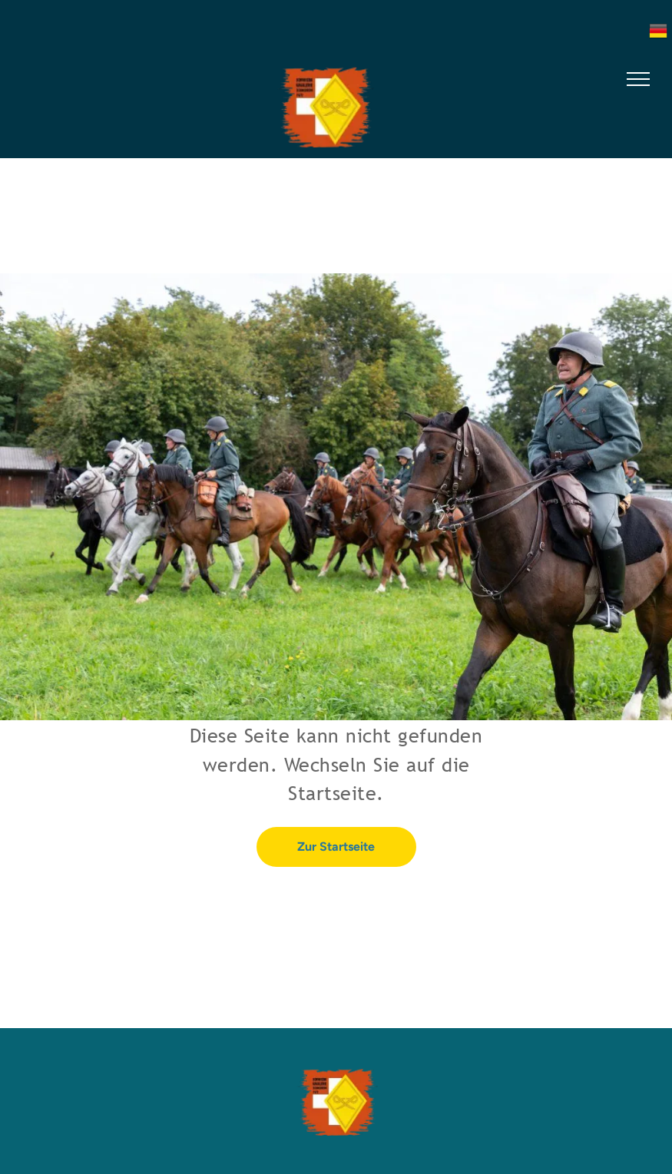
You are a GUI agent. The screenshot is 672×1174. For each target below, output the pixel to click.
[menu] (638, 79)
